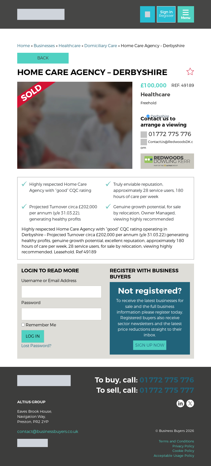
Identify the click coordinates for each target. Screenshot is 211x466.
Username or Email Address (48, 280)
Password (31, 302)
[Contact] (147, 14)
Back (43, 58)
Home (23, 45)
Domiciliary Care (100, 45)
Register (166, 14)
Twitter (190, 403)
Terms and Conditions (176, 441)
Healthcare (69, 45)
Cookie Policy (183, 451)
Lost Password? (36, 345)
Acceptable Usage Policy (174, 455)
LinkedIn (180, 403)
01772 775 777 (167, 390)
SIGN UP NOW (149, 345)
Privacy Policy (183, 446)
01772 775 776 (166, 134)
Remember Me (38, 325)
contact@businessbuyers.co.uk (47, 431)
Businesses (44, 45)
